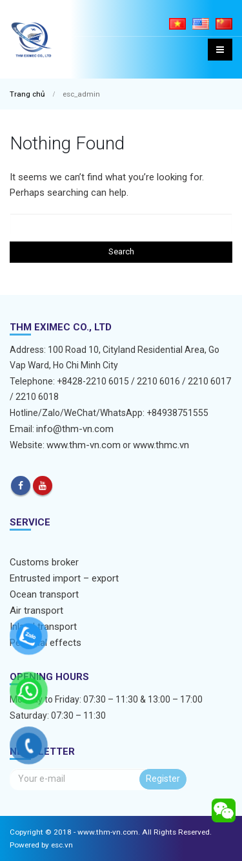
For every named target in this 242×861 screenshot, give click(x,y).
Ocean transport (44, 594)
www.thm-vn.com (83, 445)
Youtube (42, 485)
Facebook (20, 485)
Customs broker (44, 562)
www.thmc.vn (161, 445)
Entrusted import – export (64, 578)
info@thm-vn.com (75, 429)
